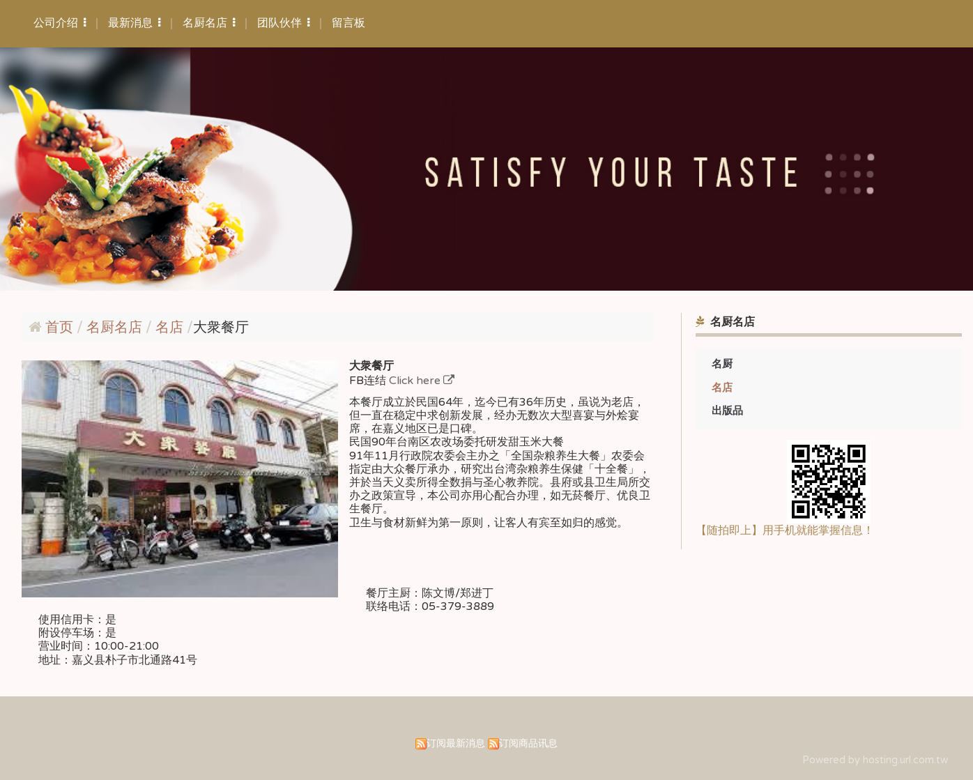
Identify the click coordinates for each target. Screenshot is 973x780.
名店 (722, 387)
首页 (59, 327)
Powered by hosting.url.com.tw (875, 760)
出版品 (727, 410)
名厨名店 (116, 327)
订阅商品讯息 (528, 743)
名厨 (722, 364)
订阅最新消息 (456, 743)
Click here (416, 381)
